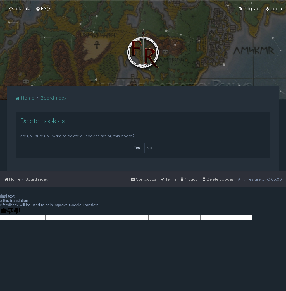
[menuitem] (43, 9)
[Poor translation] (13, 211)
